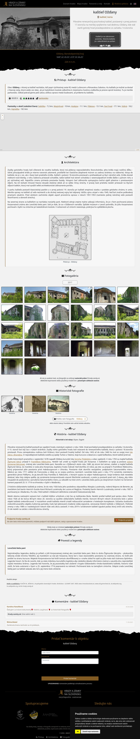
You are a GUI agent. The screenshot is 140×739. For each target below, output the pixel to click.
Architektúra (53, 737)
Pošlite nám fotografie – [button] (71, 419)
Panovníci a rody (95, 4)
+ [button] (2, 115)
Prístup (41, 737)
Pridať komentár (70, 678)
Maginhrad (58, 106)
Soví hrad (108, 106)
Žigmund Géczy (14, 461)
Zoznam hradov (69, 4)
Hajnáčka (15, 109)
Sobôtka (41, 106)
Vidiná (124, 106)
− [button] (2, 118)
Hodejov (74, 106)
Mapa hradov (82, 4)
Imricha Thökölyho (83, 459)
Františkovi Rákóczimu (41, 461)
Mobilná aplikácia (120, 4)
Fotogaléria (66, 737)
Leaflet (137, 150)
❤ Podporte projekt (124, 520)
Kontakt (107, 4)
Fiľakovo (91, 106)
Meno (43, 649)
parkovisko (43, 98)
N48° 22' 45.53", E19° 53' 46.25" (70, 57)
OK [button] (78, 731)
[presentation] (87, 671)
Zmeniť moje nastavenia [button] (90, 731)
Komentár (45, 656)
